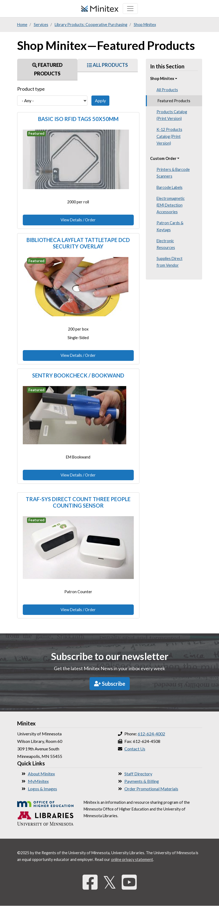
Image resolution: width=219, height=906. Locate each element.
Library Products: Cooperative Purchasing (91, 24)
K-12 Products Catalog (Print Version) (169, 136)
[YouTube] (129, 882)
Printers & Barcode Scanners (173, 172)
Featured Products (47, 69)
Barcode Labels (170, 187)
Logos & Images (42, 788)
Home (22, 24)
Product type (31, 89)
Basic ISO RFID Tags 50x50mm (78, 119)
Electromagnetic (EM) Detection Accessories (171, 205)
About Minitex (41, 773)
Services (41, 24)
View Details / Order (78, 220)
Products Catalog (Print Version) (172, 115)
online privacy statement (132, 859)
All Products (107, 65)
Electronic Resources (166, 244)
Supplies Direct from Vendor (170, 261)
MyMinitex (38, 781)
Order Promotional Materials (151, 788)
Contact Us (134, 748)
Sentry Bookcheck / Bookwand (78, 375)
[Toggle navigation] (130, 8)
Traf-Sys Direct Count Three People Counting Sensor (78, 502)
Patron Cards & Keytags (170, 226)
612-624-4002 (151, 733)
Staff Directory (138, 773)
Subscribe (109, 683)
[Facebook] (90, 882)
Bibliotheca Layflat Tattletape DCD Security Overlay (78, 243)
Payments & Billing (141, 781)
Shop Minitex (145, 24)
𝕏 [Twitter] (110, 882)
